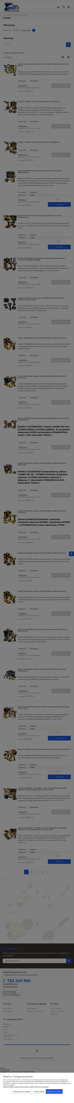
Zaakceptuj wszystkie (54, 1091)
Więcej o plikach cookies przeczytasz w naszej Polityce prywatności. (26, 1087)
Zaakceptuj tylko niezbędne (22, 1091)
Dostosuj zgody (39, 1091)
